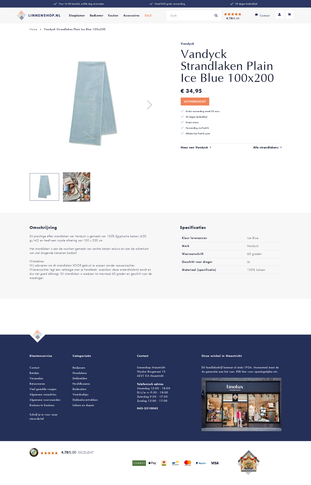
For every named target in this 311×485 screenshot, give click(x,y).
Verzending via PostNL (197, 128)
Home (33, 29)
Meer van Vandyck (194, 147)
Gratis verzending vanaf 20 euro (202, 111)
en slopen (83, 405)
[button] (148, 105)
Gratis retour (192, 122)
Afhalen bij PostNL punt (198, 133)
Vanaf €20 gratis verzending (170, 3)
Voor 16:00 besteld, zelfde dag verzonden (81, 3)
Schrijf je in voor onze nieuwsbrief (44, 416)
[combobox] (193, 15)
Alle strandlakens (266, 147)
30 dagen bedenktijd (246, 3)
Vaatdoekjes (80, 394)
